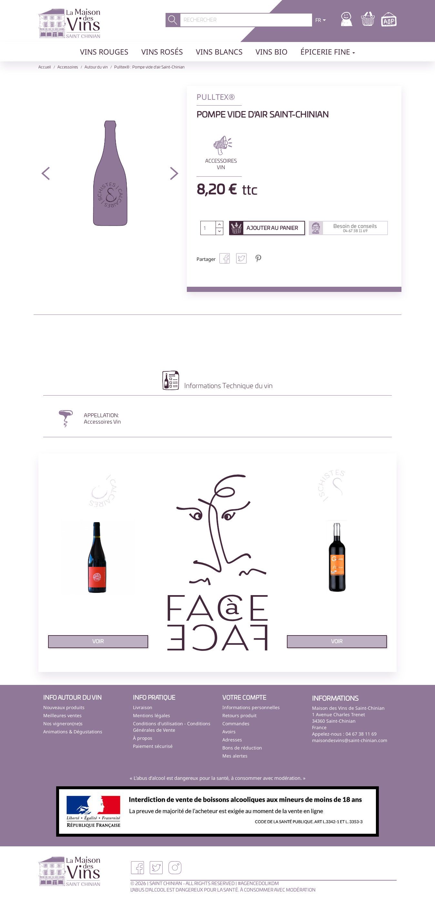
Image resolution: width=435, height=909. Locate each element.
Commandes (235, 723)
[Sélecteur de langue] (321, 21)
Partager (224, 258)
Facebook (137, 867)
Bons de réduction (242, 748)
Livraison (142, 707)
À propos (142, 738)
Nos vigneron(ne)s (63, 723)
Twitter (156, 867)
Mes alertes (235, 756)
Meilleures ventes (62, 715)
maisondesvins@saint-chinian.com (349, 740)
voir (98, 641)
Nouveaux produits (64, 707)
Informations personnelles (251, 707)
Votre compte (244, 698)
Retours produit (239, 715)
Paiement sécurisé (153, 746)
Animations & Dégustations (72, 731)
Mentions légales (151, 715)
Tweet (241, 258)
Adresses (232, 740)
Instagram (174, 867)
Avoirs (229, 731)
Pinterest (258, 258)
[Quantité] (208, 228)
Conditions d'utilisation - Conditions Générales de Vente (171, 726)
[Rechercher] (246, 20)
